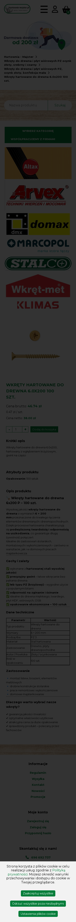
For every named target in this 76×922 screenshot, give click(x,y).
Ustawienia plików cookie (38, 914)
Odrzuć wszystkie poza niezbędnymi (38, 903)
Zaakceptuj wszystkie (38, 893)
